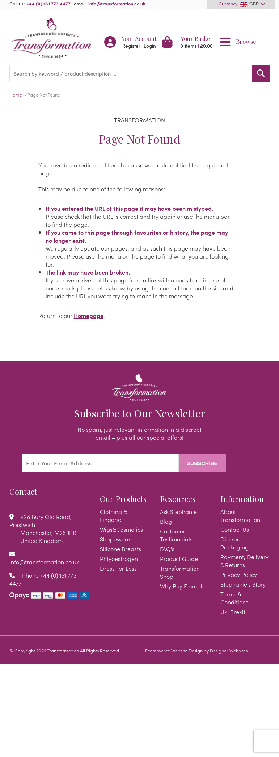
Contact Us (234, 529)
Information (242, 499)
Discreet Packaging (234, 543)
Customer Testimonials (176, 535)
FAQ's (167, 549)
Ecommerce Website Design (174, 650)
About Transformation (240, 515)
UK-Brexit (232, 612)
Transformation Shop (180, 572)
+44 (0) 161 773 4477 (48, 3)
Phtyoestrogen (119, 558)
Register (131, 45)
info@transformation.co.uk (116, 3)
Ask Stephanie (178, 511)
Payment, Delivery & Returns (244, 561)
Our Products (123, 499)
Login (150, 45)
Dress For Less (118, 568)
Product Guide (179, 558)
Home (15, 94)
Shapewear (115, 539)
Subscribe (202, 463)
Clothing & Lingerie (113, 515)
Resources (177, 499)
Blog (166, 521)
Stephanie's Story (243, 584)
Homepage (88, 315)
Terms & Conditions (234, 598)
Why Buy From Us (182, 586)
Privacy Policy (238, 574)
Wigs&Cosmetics (121, 529)
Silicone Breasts (120, 549)
